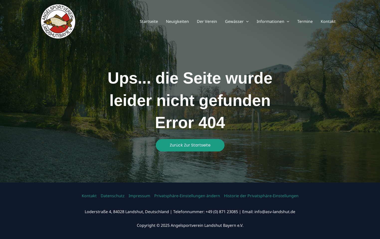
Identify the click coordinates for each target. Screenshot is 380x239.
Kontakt (328, 21)
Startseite (149, 21)
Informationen (273, 21)
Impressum (139, 195)
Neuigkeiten (177, 21)
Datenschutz (113, 195)
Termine (305, 21)
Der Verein (207, 21)
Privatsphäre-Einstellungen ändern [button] (187, 195)
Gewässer (237, 21)
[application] (246, 21)
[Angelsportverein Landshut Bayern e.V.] (58, 21)
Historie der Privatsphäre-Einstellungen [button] (261, 195)
